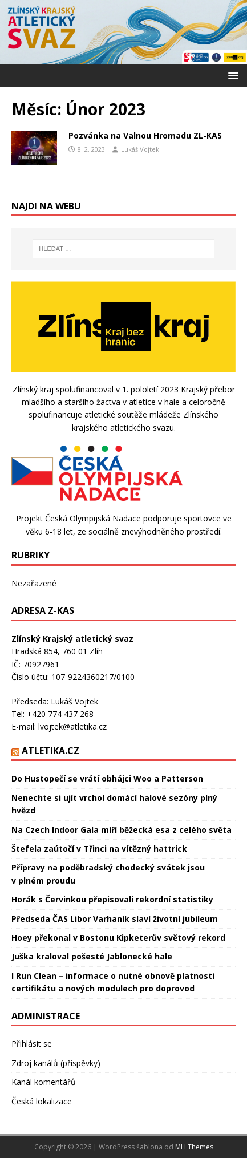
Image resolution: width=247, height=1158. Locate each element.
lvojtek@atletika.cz (72, 726)
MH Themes (194, 1147)
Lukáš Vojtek (140, 149)
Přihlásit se (31, 1043)
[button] (231, 75)
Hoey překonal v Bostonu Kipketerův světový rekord (118, 937)
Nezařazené (33, 583)
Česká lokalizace (41, 1101)
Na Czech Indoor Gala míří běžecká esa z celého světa (121, 829)
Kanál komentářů (43, 1081)
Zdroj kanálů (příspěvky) (55, 1063)
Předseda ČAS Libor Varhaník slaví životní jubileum (114, 918)
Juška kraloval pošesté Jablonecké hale (91, 956)
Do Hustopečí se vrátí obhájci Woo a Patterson (107, 778)
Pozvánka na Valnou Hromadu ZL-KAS (145, 135)
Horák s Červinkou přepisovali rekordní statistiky (112, 899)
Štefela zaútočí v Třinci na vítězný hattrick (99, 848)
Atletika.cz (50, 750)
